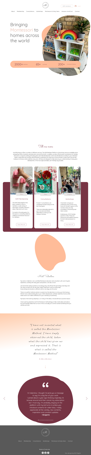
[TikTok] (48, 453)
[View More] (21, 224)
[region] (21, 197)
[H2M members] (67, 6)
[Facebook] (45, 453)
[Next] (86, 398)
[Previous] (4, 398)
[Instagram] (43, 453)
